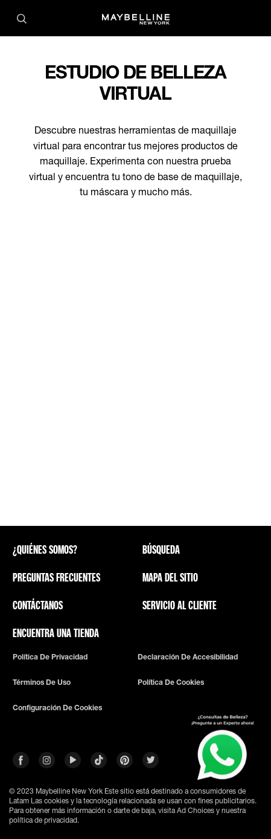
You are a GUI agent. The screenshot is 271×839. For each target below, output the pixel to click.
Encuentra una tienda (56, 632)
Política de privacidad (50, 657)
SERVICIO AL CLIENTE (179, 605)
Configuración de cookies (57, 708)
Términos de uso (42, 682)
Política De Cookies (171, 682)
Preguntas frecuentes (56, 577)
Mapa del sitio (170, 577)
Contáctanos (38, 605)
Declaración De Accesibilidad (188, 657)
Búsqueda (161, 549)
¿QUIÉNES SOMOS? (45, 549)
